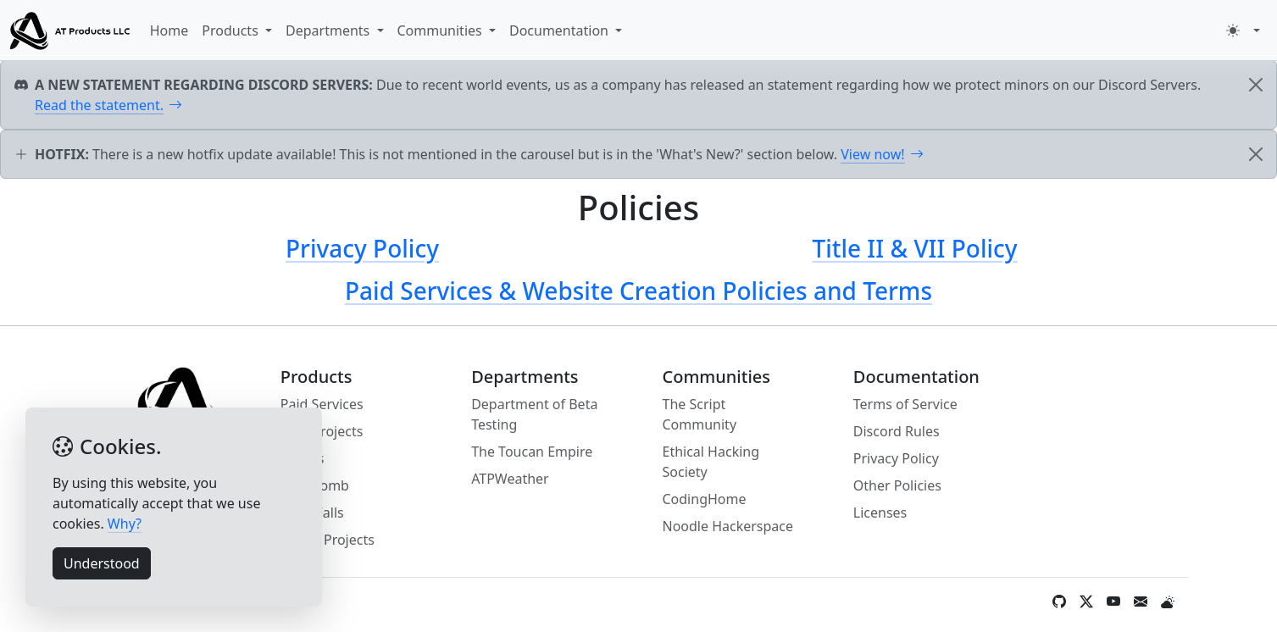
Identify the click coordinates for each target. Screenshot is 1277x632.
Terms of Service (905, 404)
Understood (102, 563)
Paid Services (322, 404)
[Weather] (1167, 601)
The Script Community (699, 414)
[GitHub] (1059, 601)
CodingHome (704, 499)
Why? (125, 523)
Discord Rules (896, 431)
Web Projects (322, 431)
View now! (882, 154)
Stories (302, 458)
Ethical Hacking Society (710, 461)
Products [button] (232, 30)
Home (169, 30)
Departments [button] (329, 30)
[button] (1243, 30)
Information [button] (143, 601)
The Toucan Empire (531, 451)
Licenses (880, 512)
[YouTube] (1113, 601)
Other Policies (897, 485)
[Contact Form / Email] (1140, 601)
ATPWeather (510, 478)
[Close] (1255, 84)
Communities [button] (441, 30)
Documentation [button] (560, 30)
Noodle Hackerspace (727, 526)
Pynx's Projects (327, 539)
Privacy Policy (896, 458)
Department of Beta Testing (534, 414)
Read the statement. (108, 105)
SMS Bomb (314, 485)
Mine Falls (312, 512)
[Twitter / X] (1086, 601)
